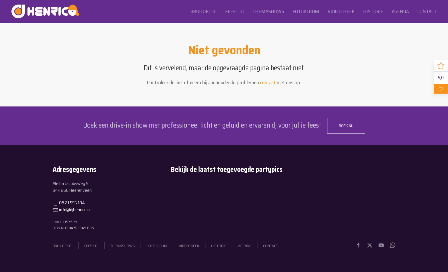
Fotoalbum (306, 11)
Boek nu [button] (346, 125)
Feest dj (234, 11)
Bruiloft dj (203, 11)
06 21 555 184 (72, 202)
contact (267, 82)
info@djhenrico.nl (75, 209)
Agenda (400, 11)
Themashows (268, 11)
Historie (373, 11)
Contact (427, 11)
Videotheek (341, 11)
